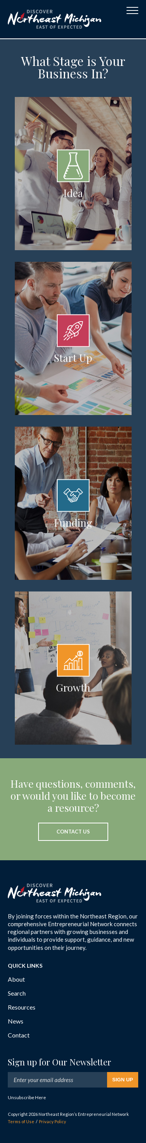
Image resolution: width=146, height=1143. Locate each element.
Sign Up (122, 1079)
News (15, 1021)
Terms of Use (21, 1121)
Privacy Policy (52, 1121)
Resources (21, 1007)
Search (17, 993)
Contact (19, 1035)
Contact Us (73, 831)
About (16, 979)
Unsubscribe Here (27, 1097)
